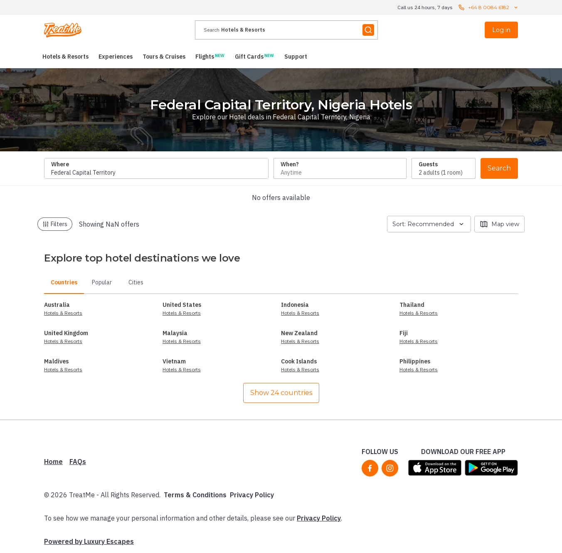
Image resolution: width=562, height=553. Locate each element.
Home (53, 461)
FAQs (77, 461)
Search (499, 168)
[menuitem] (65, 56)
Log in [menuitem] (501, 30)
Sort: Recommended (429, 224)
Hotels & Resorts (63, 313)
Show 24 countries (281, 393)
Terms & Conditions (195, 495)
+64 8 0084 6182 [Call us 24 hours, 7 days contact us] (488, 7)
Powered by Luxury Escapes (89, 541)
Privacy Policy (252, 495)
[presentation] (286, 30)
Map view (499, 224)
